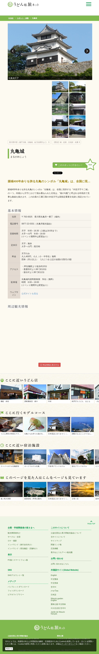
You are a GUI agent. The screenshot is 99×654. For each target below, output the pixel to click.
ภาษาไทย (54, 591)
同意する (9, 649)
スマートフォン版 (20, 560)
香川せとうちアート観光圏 (61, 552)
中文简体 (54, 583)
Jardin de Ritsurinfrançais (58, 613)
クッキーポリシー (68, 644)
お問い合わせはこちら (60, 564)
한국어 (53, 587)
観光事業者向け (14, 533)
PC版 (10, 560)
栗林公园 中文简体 (58, 604)
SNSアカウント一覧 (16, 575)
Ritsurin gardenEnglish (57, 599)
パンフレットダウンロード (18, 587)
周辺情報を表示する (49, 365)
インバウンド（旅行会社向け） (20, 545)
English (54, 575)
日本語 (53, 595)
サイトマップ (56, 541)
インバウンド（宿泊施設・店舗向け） (23, 548)
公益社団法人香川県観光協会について (66, 533)
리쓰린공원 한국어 (58, 608)
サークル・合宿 (14, 537)
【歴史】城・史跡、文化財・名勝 (65, 142)
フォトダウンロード (16, 591)
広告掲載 (54, 548)
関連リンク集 (56, 545)
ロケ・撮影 (12, 541)
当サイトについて (58, 537)
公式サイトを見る (30, 293)
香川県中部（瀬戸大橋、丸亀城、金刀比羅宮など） (28, 142)
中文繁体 (54, 579)
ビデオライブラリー (16, 594)
